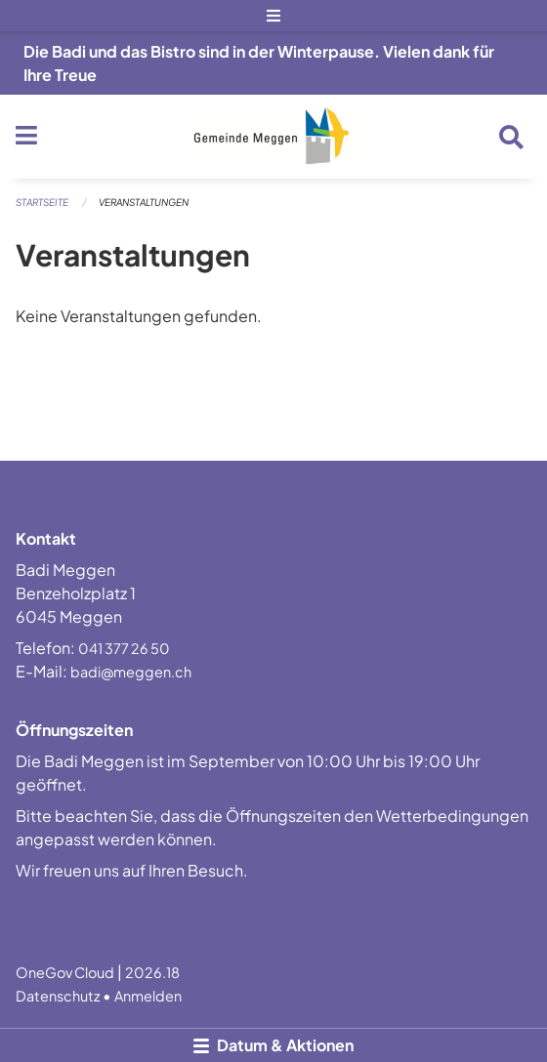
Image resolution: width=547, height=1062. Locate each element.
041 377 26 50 (124, 648)
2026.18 (152, 972)
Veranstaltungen (144, 202)
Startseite (42, 202)
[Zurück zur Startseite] (274, 137)
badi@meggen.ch (130, 671)
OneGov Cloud (65, 972)
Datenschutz (58, 995)
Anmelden (148, 995)
